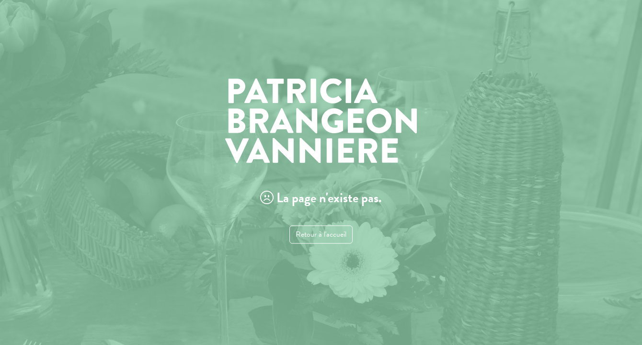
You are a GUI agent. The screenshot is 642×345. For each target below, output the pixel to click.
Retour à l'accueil (321, 235)
